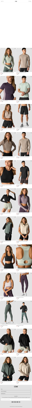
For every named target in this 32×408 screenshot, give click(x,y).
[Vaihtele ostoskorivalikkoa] (30, 1)
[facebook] (12, 402)
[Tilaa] (30, 399)
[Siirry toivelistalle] (29, 1)
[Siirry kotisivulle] (16, 1)
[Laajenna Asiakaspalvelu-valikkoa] (16, 393)
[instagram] (14, 402)
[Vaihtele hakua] (3, 1)
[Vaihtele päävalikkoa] (1, 1)
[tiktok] (18, 402)
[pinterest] (16, 402)
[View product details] (8, 61)
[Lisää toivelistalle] (15, 48)
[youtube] (19, 402)
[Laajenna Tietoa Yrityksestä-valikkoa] (16, 391)
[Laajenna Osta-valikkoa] (16, 389)
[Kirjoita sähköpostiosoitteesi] (15, 399)
